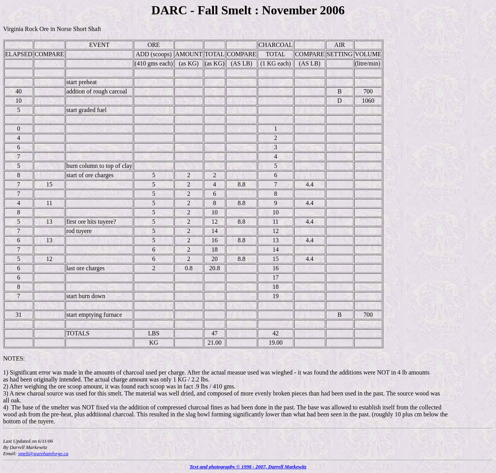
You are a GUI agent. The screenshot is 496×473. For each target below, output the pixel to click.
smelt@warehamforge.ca (43, 453)
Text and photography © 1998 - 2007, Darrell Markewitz (247, 467)
